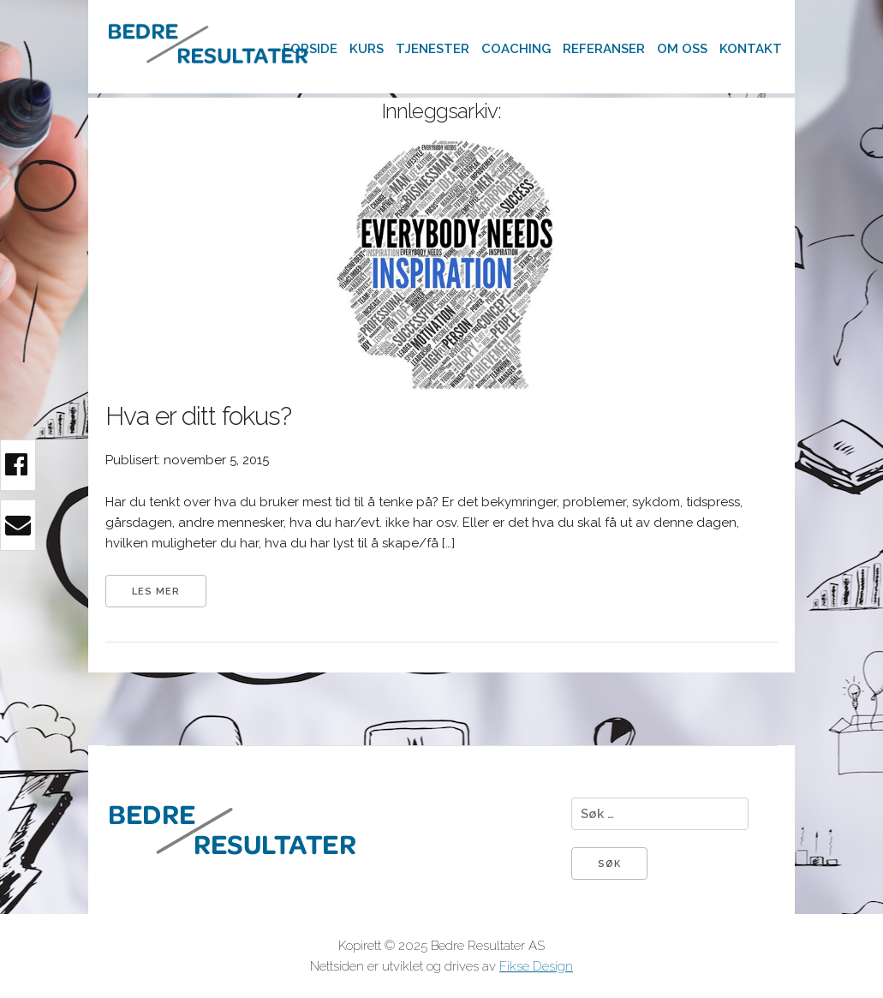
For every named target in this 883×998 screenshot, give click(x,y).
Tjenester (432, 49)
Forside (310, 49)
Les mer (156, 591)
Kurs (366, 49)
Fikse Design (536, 966)
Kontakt (750, 49)
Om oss (682, 49)
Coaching (516, 49)
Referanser (604, 49)
